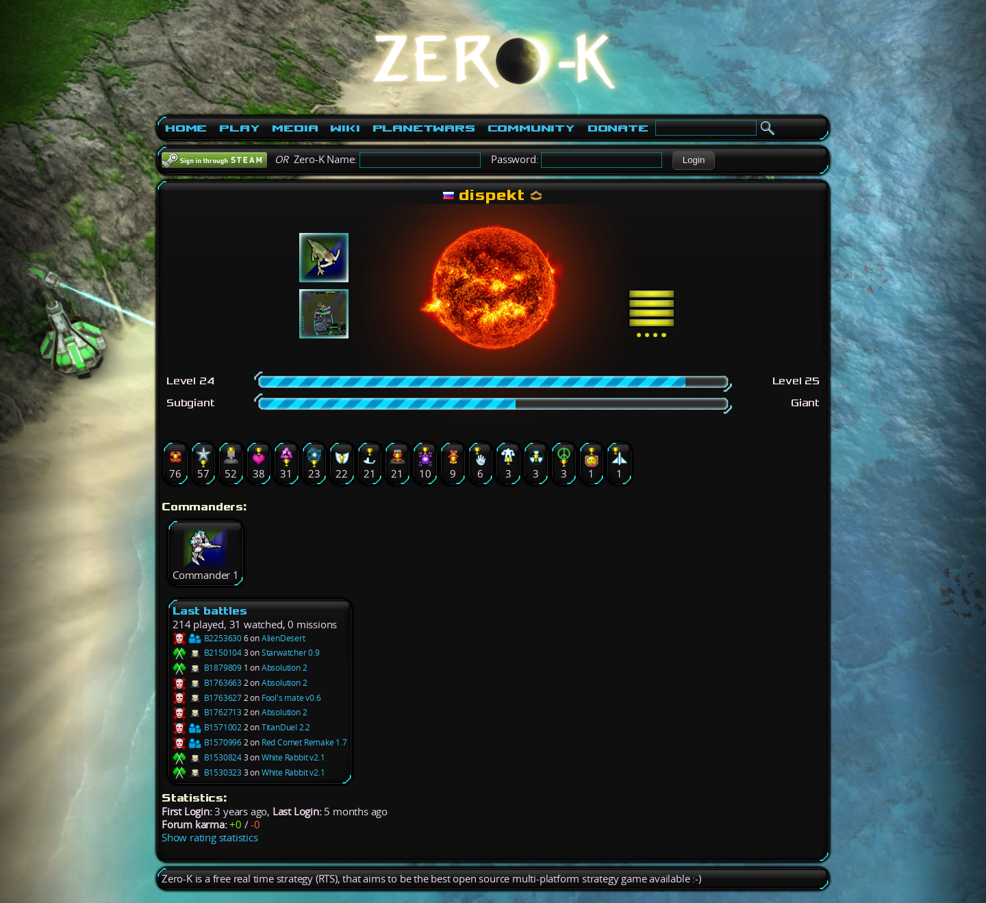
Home (186, 128)
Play (239, 128)
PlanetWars (423, 128)
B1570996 (207, 742)
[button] (693, 160)
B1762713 (207, 712)
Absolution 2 (284, 667)
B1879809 (207, 667)
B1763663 (207, 683)
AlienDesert (283, 638)
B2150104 (207, 652)
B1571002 (207, 727)
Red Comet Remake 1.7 (304, 742)
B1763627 (207, 698)
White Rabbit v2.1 (293, 757)
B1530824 (207, 757)
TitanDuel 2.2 (286, 727)
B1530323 (207, 772)
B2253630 (207, 638)
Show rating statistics (210, 837)
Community (531, 128)
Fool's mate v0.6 (291, 698)
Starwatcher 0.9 (291, 652)
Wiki (344, 128)
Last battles (210, 611)
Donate (617, 128)
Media (295, 128)
